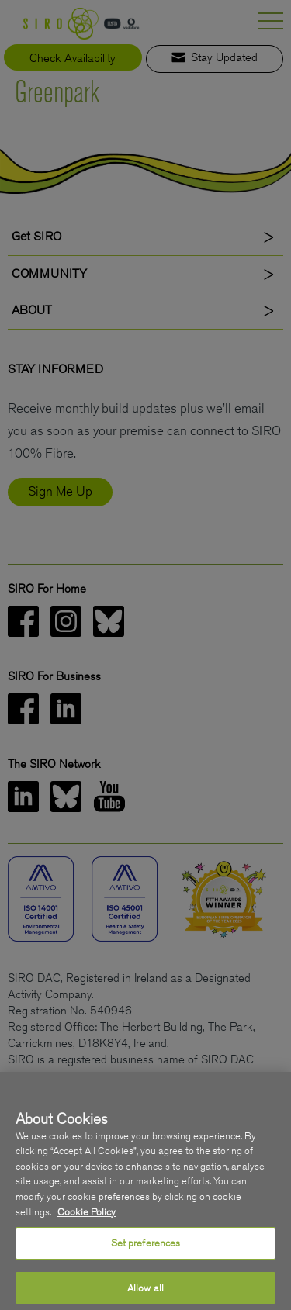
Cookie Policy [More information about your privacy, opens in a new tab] (86, 1233)
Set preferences (146, 1264)
